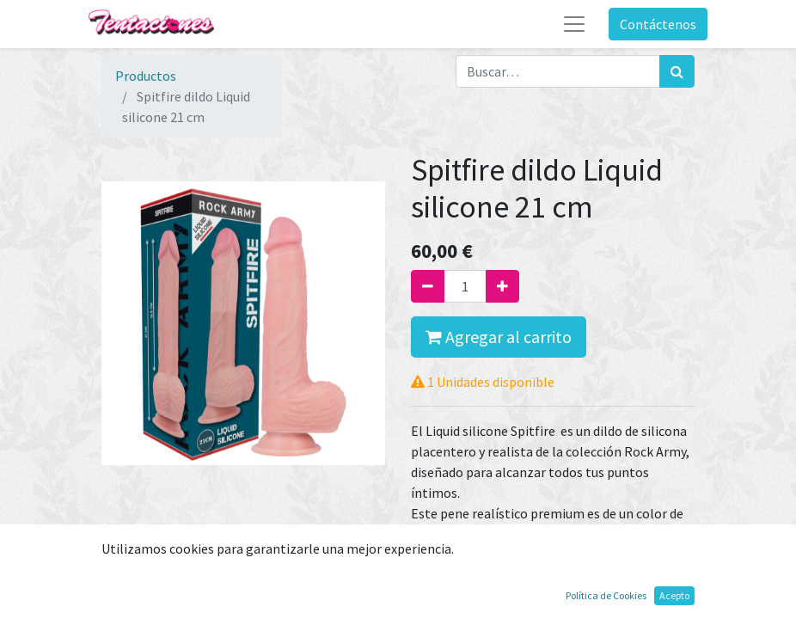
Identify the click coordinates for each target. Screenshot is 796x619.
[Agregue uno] (502, 286)
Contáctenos (658, 24)
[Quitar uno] (427, 286)
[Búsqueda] (677, 71)
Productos (145, 75)
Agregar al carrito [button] (499, 336)
